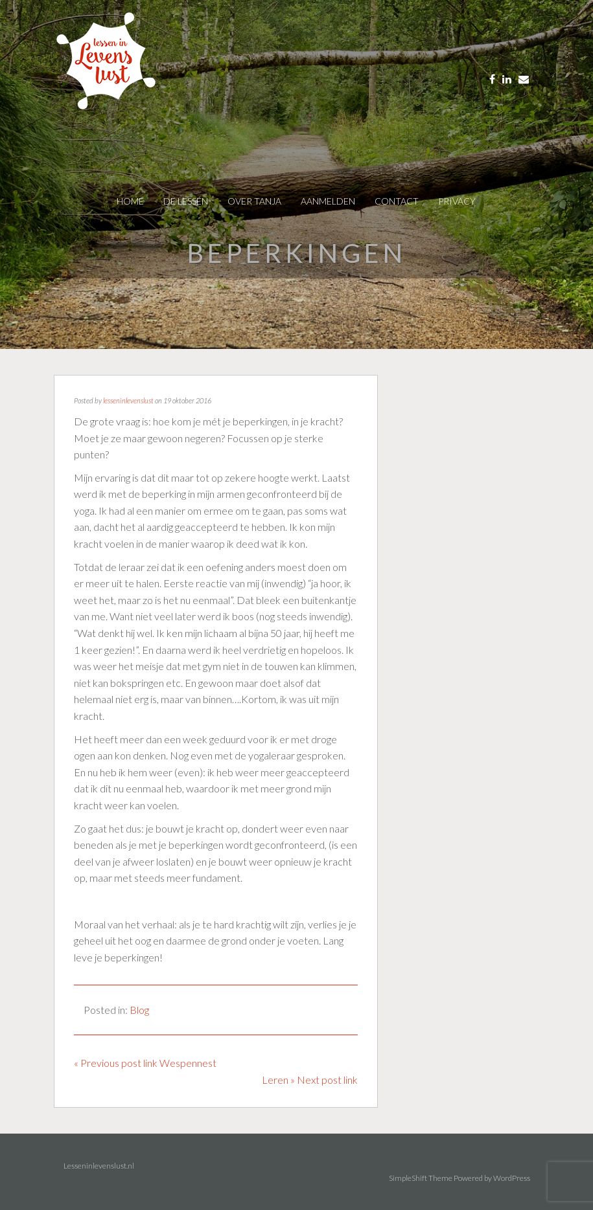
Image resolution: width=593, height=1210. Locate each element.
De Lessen (185, 201)
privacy (457, 201)
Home (130, 201)
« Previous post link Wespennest (145, 1063)
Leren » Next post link (310, 1079)
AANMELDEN (328, 201)
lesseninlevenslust (128, 400)
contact (397, 201)
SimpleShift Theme (420, 1178)
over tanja (254, 201)
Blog (139, 1009)
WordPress (511, 1178)
